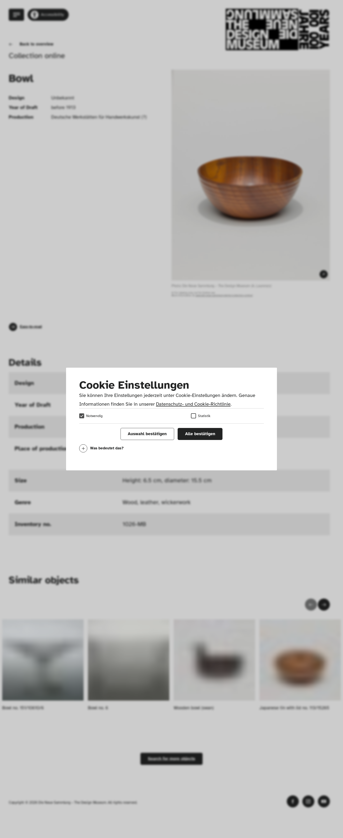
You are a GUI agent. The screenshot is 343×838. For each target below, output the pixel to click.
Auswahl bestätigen (147, 433)
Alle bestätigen (200, 433)
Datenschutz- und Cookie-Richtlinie (193, 404)
